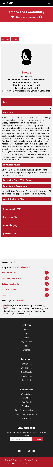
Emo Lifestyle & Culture (26, 414)
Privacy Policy (31, 460)
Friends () (10, 225)
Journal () (9, 233)
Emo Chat (26, 380)
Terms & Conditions (14, 460)
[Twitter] (29, 451)
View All (25, 267)
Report (15, 39)
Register (26, 337)
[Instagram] (40, 17)
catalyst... (6, 295)
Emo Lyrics (26, 406)
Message (5, 39)
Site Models (26, 372)
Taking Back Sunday (11, 284)
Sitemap (26, 350)
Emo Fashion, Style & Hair (26, 410)
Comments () (12, 209)
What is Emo (26, 394)
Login (26, 333)
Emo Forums (26, 376)
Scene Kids (26, 418)
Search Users (26, 363)
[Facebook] (24, 451)
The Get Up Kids (9, 272)
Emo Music (26, 398)
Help (26, 345)
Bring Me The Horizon (11, 278)
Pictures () (10, 217)
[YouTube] (33, 451)
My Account (26, 341)
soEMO (7, 3)
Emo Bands (27, 402)
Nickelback (35, 314)
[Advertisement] (27, 30)
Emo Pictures (26, 368)
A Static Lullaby (9, 289)
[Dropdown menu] (49, 3)
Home (26, 329)
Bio (5, 102)
